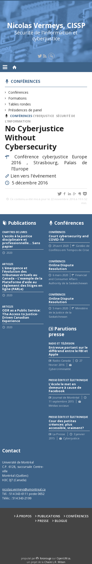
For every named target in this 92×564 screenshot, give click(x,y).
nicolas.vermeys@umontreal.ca (24, 489)
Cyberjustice (43, 116)
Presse (43, 521)
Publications (48, 516)
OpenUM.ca (63, 558)
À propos (24, 516)
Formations (18, 98)
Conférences (25, 81)
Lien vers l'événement (33, 176)
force (45, 558)
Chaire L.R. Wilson (54, 562)
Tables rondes (20, 104)
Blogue (61, 521)
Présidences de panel (25, 110)
